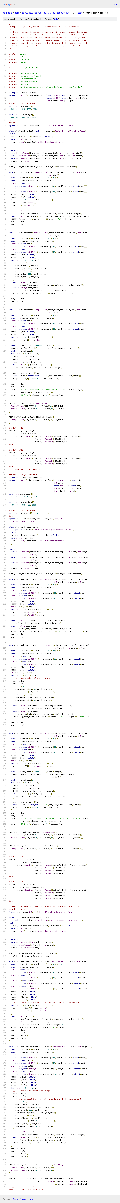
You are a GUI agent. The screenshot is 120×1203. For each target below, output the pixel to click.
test (80, 12)
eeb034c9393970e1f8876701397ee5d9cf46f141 (47, 12)
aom (16, 12)
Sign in (114, 4)
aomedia (7, 12)
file (56, 19)
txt (109, 1199)
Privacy (23, 1199)
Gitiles (15, 1199)
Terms (30, 1199)
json (115, 1199)
